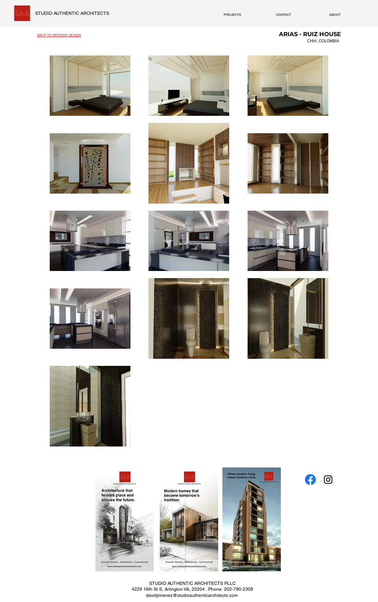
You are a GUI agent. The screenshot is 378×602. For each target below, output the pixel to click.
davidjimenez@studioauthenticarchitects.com (192, 595)
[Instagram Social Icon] (328, 479)
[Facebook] (310, 479)
